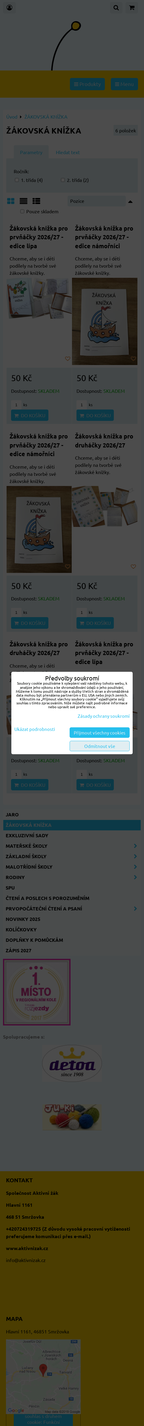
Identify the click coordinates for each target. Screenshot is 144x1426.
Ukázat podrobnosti (34, 729)
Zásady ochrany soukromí (104, 716)
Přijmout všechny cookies (99, 732)
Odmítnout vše (99, 746)
